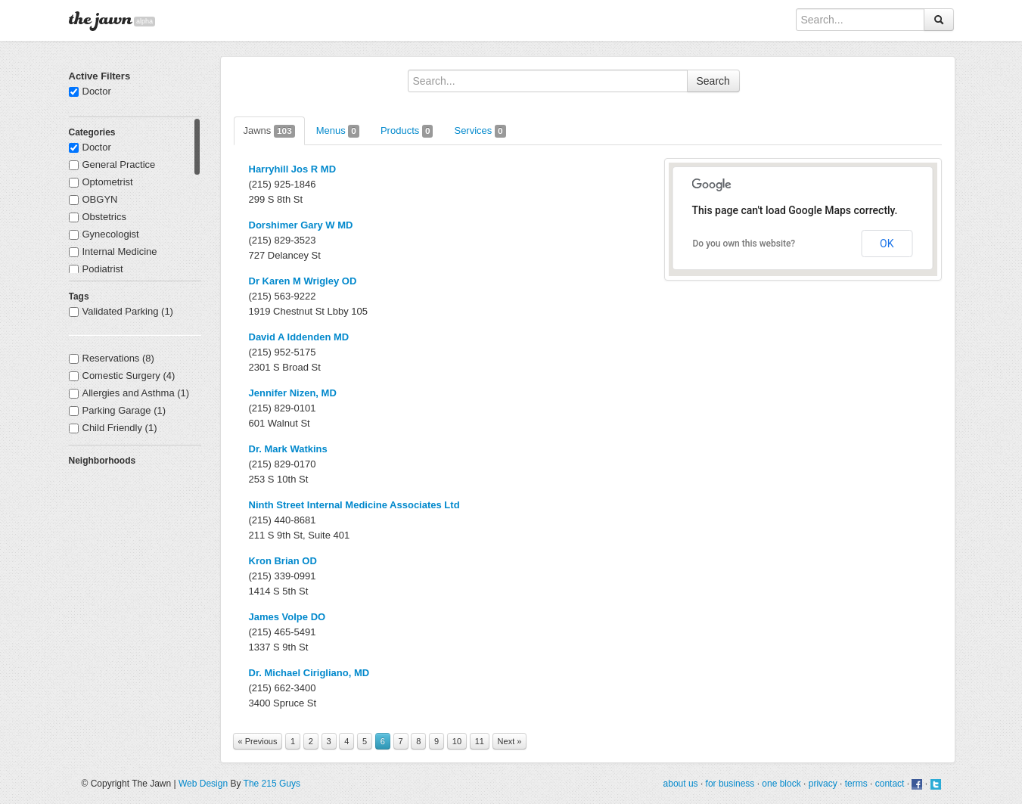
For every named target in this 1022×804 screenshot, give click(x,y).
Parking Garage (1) (117, 410)
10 (456, 741)
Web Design (203, 783)
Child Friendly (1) (113, 427)
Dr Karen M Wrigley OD (303, 281)
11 (479, 741)
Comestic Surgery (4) (122, 375)
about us (680, 783)
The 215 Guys (272, 783)
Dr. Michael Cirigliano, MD (309, 672)
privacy (823, 783)
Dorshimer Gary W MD (301, 225)
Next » (510, 741)
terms (856, 783)
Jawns (269, 131)
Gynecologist (104, 234)
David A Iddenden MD (299, 337)
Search (713, 81)
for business (730, 783)
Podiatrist (96, 269)
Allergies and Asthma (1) (129, 393)
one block (781, 783)
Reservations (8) (111, 358)
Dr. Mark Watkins (288, 449)
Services (479, 131)
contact (890, 783)
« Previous (258, 741)
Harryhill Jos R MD (293, 169)
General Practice (112, 164)
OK (886, 243)
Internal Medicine (113, 251)
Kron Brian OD (283, 561)
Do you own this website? (744, 243)
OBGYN (93, 199)
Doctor (90, 91)
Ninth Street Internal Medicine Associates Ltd (354, 505)
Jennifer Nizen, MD (293, 393)
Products (407, 131)
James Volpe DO (287, 616)
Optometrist (101, 182)
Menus (337, 131)
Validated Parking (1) (121, 311)
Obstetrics (98, 216)
